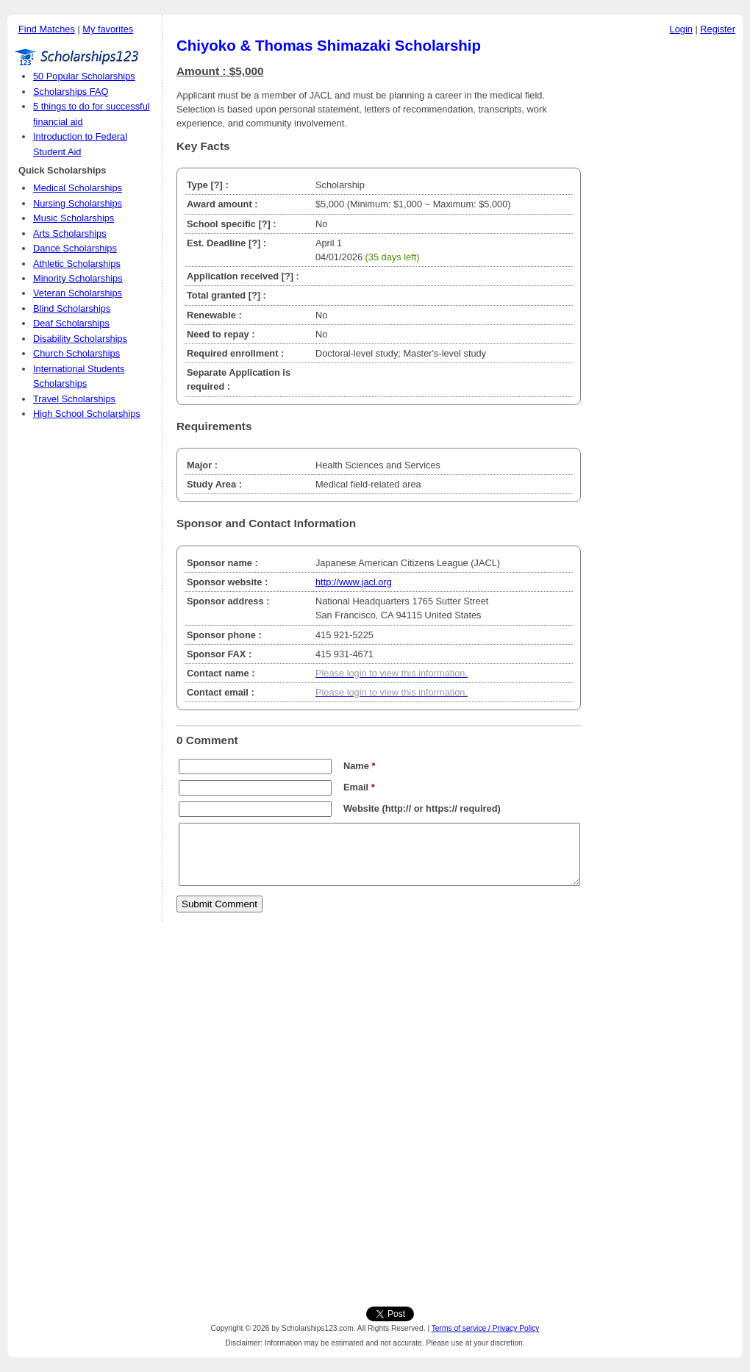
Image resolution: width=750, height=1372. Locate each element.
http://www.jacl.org (353, 581)
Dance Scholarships (75, 248)
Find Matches (46, 29)
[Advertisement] (665, 264)
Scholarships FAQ (70, 91)
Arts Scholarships (70, 233)
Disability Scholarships (80, 338)
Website (361, 808)
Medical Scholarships (77, 187)
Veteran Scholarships (77, 293)
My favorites (107, 29)
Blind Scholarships (71, 308)
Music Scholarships (73, 218)
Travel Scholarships (74, 398)
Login (681, 29)
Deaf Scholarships (71, 323)
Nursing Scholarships (77, 203)
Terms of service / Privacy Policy (486, 1328)
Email (359, 787)
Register (717, 29)
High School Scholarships (86, 413)
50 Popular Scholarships (84, 76)
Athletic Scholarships (77, 263)
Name (359, 765)
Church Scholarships (76, 353)
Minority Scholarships (78, 278)
